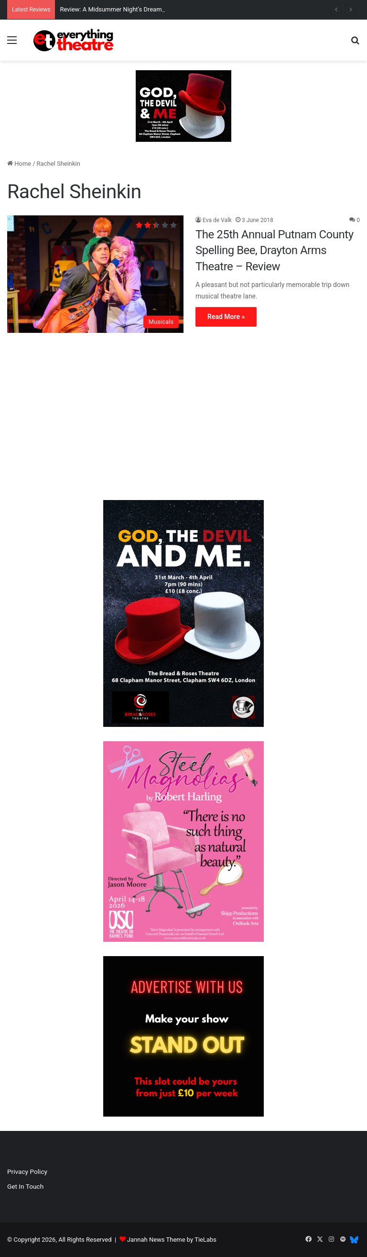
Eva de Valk (217, 220)
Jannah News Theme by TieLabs (171, 1239)
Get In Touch (25, 1186)
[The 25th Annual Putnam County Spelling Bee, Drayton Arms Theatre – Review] (95, 274)
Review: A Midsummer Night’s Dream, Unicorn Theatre (134, 9)
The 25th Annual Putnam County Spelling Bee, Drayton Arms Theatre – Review (274, 250)
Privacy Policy (27, 1171)
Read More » (226, 316)
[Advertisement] (183, 419)
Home (19, 163)
